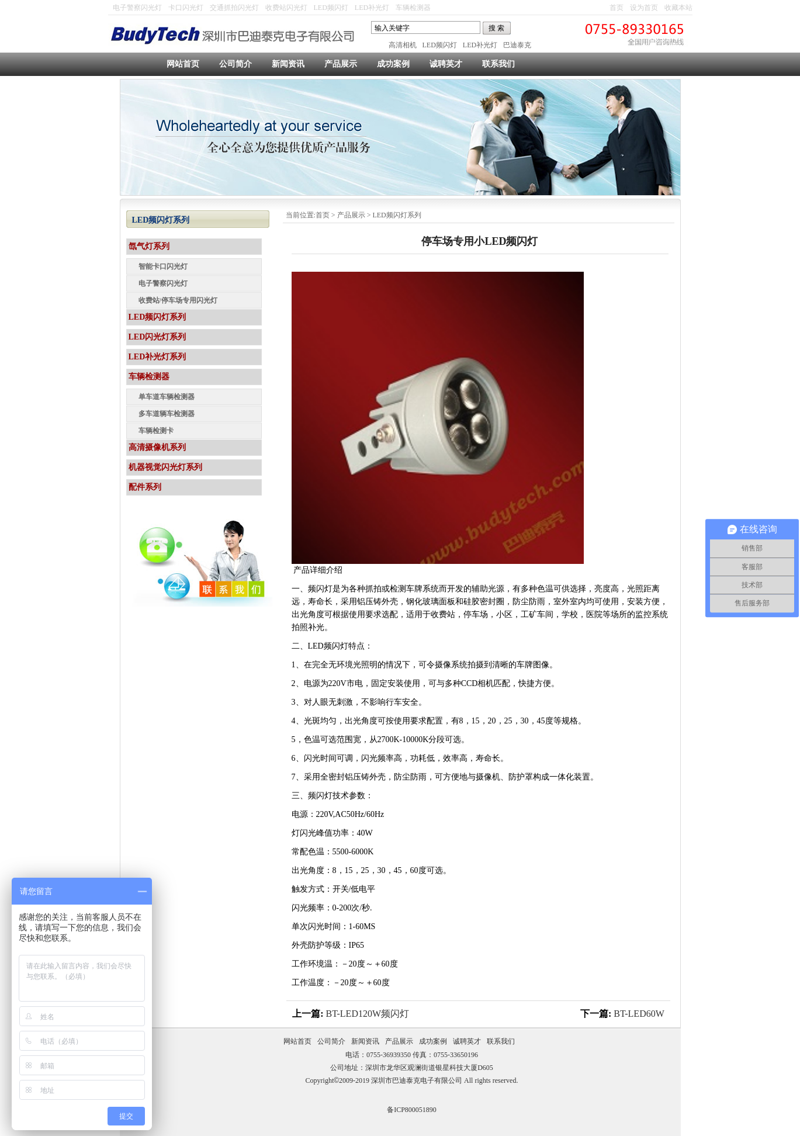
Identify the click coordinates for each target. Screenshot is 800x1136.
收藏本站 (678, 8)
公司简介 (235, 64)
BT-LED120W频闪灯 (368, 1014)
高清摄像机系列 (157, 447)
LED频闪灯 (331, 8)
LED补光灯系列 (157, 356)
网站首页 (183, 64)
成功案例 (393, 64)
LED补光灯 (372, 8)
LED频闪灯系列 (396, 215)
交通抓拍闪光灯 (234, 8)
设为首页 (644, 8)
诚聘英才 (446, 64)
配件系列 (145, 487)
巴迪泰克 (517, 45)
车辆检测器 (413, 8)
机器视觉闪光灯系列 (165, 467)
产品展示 (340, 64)
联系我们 (498, 64)
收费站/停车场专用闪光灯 (177, 300)
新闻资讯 (288, 64)
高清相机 (403, 45)
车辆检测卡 (156, 431)
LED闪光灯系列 (157, 337)
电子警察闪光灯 (137, 8)
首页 (616, 8)
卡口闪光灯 (185, 8)
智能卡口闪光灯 (163, 266)
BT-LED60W (639, 1014)
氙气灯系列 (149, 246)
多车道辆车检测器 (166, 414)
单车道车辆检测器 (166, 397)
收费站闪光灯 (286, 8)
